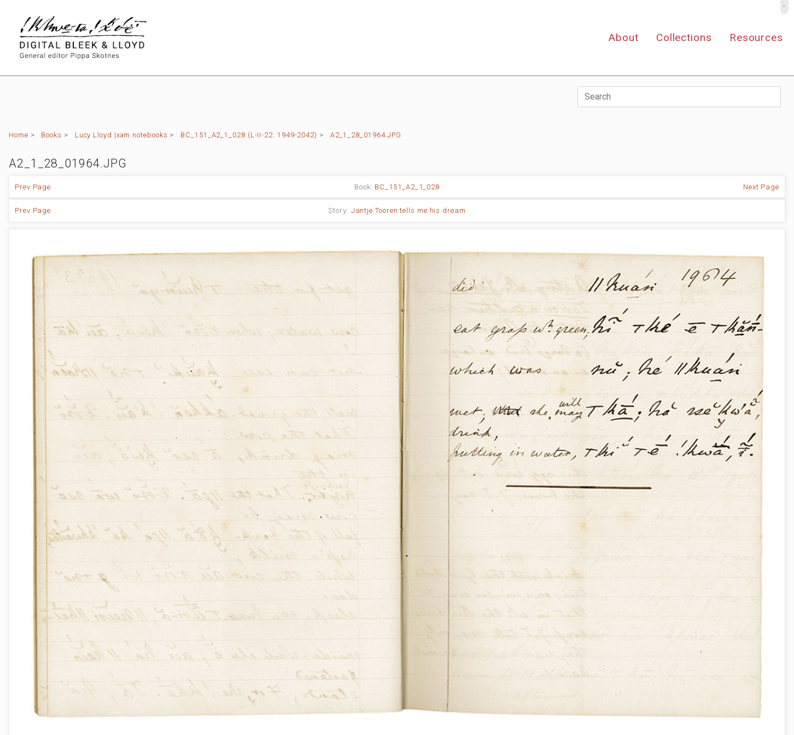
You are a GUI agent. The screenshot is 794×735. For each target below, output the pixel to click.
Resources (756, 37)
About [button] (623, 37)
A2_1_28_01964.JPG (365, 135)
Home (18, 135)
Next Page (761, 187)
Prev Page (33, 187)
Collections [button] (684, 37)
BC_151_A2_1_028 (407, 187)
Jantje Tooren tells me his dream (408, 210)
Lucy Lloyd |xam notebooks (121, 135)
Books (51, 135)
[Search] (679, 96)
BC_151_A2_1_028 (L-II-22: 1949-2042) (248, 135)
